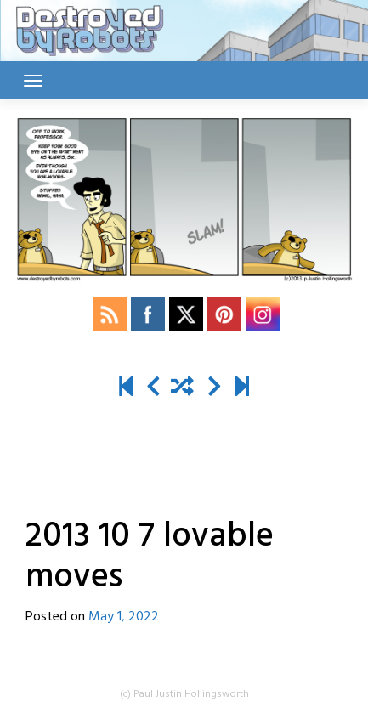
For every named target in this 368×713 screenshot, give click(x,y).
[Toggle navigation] (33, 80)
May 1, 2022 (123, 617)
